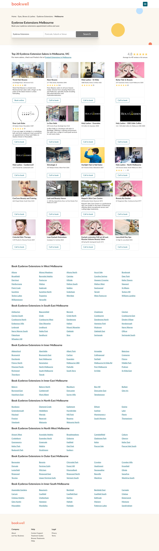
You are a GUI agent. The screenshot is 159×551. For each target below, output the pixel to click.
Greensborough (18, 411)
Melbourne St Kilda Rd (103, 363)
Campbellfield (99, 435)
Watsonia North (73, 422)
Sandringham (127, 506)
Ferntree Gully (44, 466)
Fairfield (97, 359)
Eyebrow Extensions (45, 16)
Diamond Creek (45, 407)
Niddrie (42, 446)
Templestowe (99, 395)
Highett (69, 502)
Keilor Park (16, 446)
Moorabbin (16, 506)
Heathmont (98, 466)
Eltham (97, 407)
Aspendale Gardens (19, 490)
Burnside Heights (46, 276)
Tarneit (97, 292)
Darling (69, 498)
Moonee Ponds (18, 367)
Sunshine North (45, 292)
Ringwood (16, 474)
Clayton (125, 312)
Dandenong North (101, 320)
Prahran (125, 367)
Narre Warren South (20, 331)
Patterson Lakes (100, 506)
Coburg (125, 435)
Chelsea (125, 494)
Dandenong (71, 320)
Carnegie (125, 490)
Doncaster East (100, 391)
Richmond (16, 371)
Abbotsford (16, 351)
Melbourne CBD (73, 363)
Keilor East (126, 442)
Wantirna (98, 478)
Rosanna (70, 418)
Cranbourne (99, 316)
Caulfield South (100, 494)
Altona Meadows (46, 272)
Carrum (15, 494)
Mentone (125, 502)
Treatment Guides (37, 536)
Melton (42, 284)
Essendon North (45, 438)
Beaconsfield (44, 312)
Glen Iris (125, 391)
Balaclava (125, 351)
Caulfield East (72, 494)
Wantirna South (128, 478)
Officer (124, 331)
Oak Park (70, 446)
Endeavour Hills (18, 324)
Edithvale (98, 498)
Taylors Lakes (17, 296)
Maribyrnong (17, 284)
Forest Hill (71, 466)
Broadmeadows (73, 435)
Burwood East (17, 391)
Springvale (98, 335)
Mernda (42, 415)
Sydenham (71, 292)
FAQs (33, 541)
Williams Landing (128, 296)
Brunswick (16, 355)
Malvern (97, 502)
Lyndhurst (43, 327)
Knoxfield (125, 466)
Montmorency (100, 415)
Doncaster (71, 391)
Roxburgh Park (17, 450)
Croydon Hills (127, 462)
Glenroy (125, 438)
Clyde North (71, 316)
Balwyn (14, 387)
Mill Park (70, 415)
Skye (68, 335)
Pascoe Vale (99, 446)
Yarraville (42, 300)
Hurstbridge (71, 411)
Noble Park (43, 331)
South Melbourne (46, 371)
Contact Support (37, 533)
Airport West (17, 435)
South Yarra (71, 371)
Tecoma (15, 478)
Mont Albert (44, 395)
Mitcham (42, 470)
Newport (125, 284)
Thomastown (127, 418)
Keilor (96, 442)
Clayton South (17, 316)
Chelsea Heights (18, 498)
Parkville (70, 367)
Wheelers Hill (17, 339)
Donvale (15, 466)
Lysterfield (16, 470)
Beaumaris (43, 490)
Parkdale (70, 506)
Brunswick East (45, 355)
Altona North (72, 272)
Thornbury (16, 375)
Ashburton (16, 312)
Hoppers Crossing (101, 280)
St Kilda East (127, 371)
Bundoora (15, 407)
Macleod (15, 415)
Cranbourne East (128, 316)
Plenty (124, 415)
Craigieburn (16, 438)
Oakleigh (70, 331)
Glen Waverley (45, 324)
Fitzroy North (17, 363)
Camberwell (44, 391)
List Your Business (18, 536)
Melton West (99, 284)
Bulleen (125, 387)
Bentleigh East (100, 490)
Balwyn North (44, 387)
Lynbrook (15, 327)
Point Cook (16, 288)
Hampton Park (100, 324)
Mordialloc (43, 506)
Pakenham (16, 335)
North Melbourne (46, 367)
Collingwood (99, 355)
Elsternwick (126, 498)
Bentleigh (70, 490)
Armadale (98, 351)
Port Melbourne (100, 367)
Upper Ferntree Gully (47, 478)
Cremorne (126, 355)
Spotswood (98, 288)
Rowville (97, 474)
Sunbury (70, 450)
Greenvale (43, 442)
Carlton (70, 355)
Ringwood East (45, 474)
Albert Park (71, 351)
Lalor (124, 411)
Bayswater (16, 462)
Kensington (43, 363)
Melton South (72, 284)
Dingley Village (127, 320)
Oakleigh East (99, 331)
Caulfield (42, 494)
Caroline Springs (100, 276)
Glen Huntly (16, 502)
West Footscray (100, 296)
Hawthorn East (18, 395)
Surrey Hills (71, 395)
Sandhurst (43, 335)
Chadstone (98, 312)
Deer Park (126, 276)
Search (87, 34)
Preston (15, 418)
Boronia (42, 462)
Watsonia (43, 422)
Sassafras (125, 474)
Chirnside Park (72, 462)
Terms (54, 536)
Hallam (69, 324)
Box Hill (97, 387)
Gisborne (70, 438)
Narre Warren (127, 327)
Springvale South (128, 335)
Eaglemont (71, 407)
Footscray (43, 280)
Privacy (54, 533)
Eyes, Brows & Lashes (26, 16)
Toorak (41, 375)
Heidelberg (43, 411)
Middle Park (126, 363)
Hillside (69, 280)
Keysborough (127, 324)
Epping (124, 407)
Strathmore (43, 450)
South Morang (100, 418)
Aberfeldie (43, 351)
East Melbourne (45, 359)
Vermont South (73, 478)
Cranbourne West (46, 320)
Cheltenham (44, 498)
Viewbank (15, 422)
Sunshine (15, 292)
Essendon (70, 359)
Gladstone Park (100, 438)
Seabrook (43, 288)
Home (14, 16)
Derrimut (15, 280)
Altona (14, 272)
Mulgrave (98, 327)
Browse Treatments (38, 538)
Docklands (16, 359)
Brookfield (16, 276)
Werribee (70, 296)
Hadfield (70, 442)
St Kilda (97, 371)
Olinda (124, 470)
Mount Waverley (73, 327)
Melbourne (59, 16)
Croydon (97, 462)
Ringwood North (73, 474)
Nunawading (99, 470)
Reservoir (42, 418)
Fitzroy (124, 359)
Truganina (43, 296)
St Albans (125, 288)
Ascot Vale (98, 272)
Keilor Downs (127, 280)
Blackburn (71, 387)
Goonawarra (17, 442)
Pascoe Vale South (129, 446)
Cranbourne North (19, 320)
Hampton (43, 502)
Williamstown (17, 300)
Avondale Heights (46, 435)
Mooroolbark (72, 470)
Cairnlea (70, 276)
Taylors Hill (126, 292)
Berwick (70, 312)
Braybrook (126, 272)
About (14, 533)
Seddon (70, 288)
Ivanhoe (97, 411)
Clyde (41, 316)
